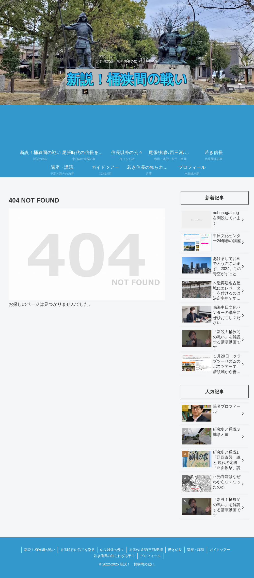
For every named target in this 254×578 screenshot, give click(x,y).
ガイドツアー (219, 550)
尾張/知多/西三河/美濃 (146, 550)
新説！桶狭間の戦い (39, 550)
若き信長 (175, 550)
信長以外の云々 (112, 550)
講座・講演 (195, 550)
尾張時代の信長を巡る (77, 550)
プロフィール (150, 556)
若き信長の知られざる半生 (114, 556)
